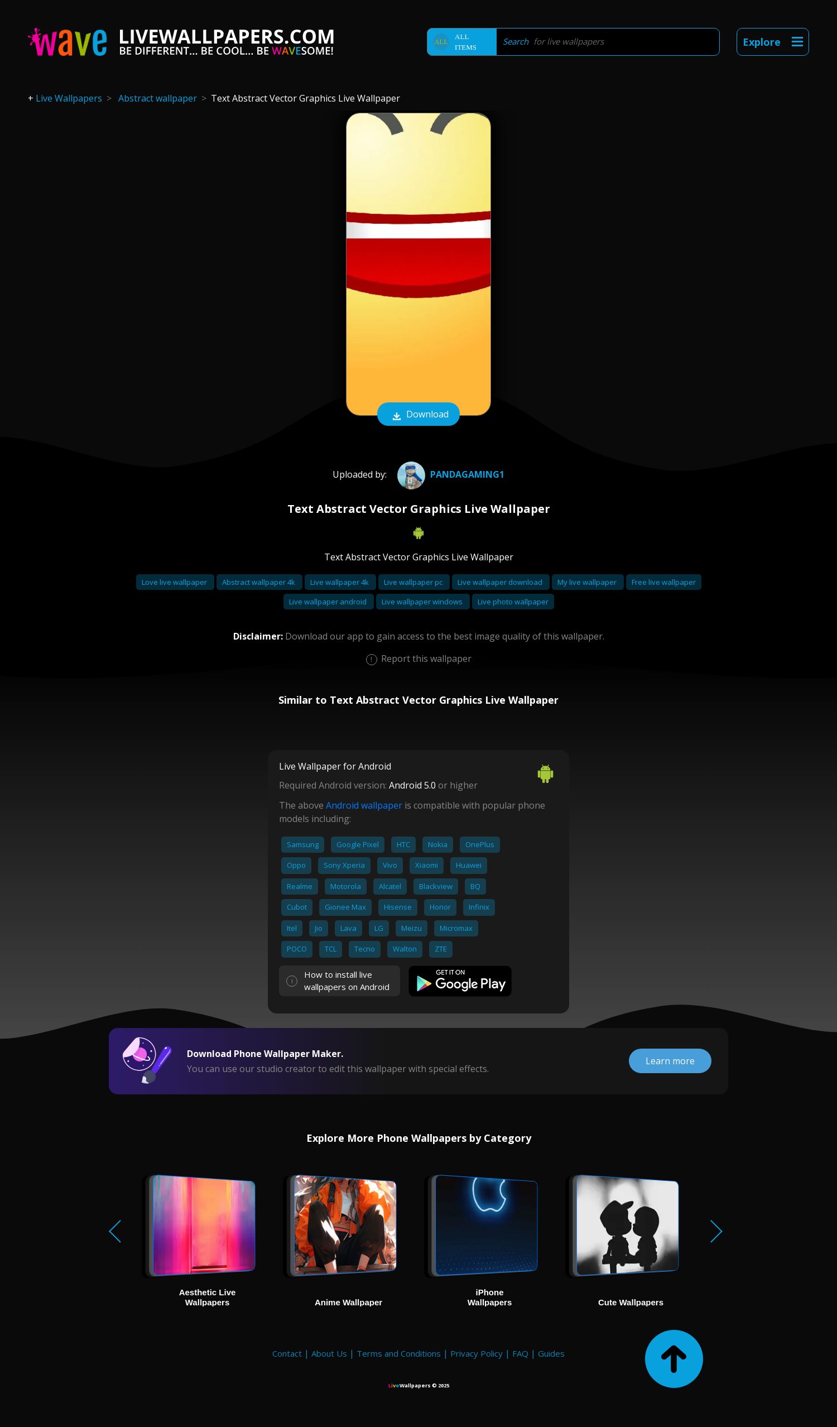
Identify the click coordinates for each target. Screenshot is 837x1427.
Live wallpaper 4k (340, 582)
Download (418, 415)
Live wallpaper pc (414, 582)
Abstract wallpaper (157, 98)
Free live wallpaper (664, 582)
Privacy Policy (476, 1353)
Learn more (670, 1061)
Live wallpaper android (328, 602)
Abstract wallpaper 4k (259, 582)
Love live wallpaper (175, 582)
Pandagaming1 (449, 474)
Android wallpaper (364, 805)
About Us (329, 1353)
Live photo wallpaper (513, 602)
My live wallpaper (587, 582)
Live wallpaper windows (423, 602)
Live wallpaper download (501, 582)
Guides (551, 1353)
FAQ (520, 1353)
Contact (287, 1353)
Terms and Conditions (399, 1353)
